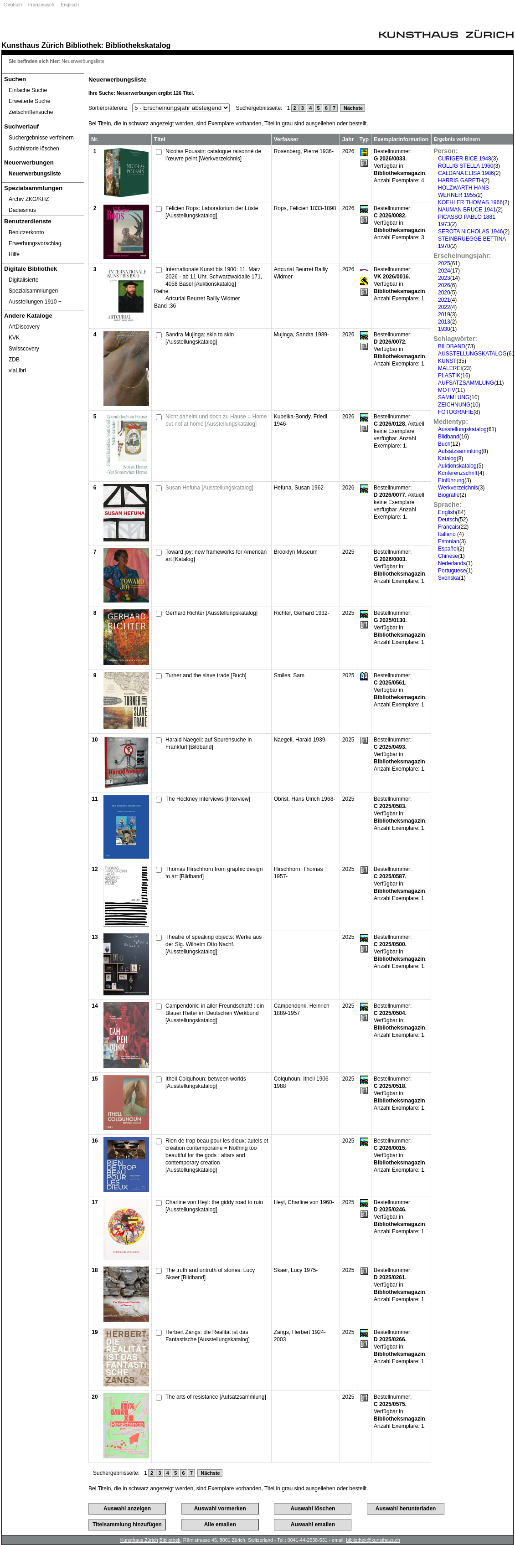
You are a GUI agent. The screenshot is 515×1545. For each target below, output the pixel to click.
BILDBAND (451, 346)
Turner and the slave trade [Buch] (206, 675)
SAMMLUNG (453, 397)
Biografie (448, 495)
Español (448, 549)
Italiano (447, 534)
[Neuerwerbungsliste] (43, 173)
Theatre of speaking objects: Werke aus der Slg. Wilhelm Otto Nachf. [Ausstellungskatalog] (213, 944)
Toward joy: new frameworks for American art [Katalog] (216, 555)
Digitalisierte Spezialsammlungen (33, 285)
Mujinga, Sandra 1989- (301, 334)
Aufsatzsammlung (459, 451)
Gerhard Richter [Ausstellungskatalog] (211, 613)
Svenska (448, 578)
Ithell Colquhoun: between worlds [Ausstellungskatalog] (205, 1082)
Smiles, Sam (289, 675)
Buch (444, 444)
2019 (444, 314)
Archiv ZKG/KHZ (29, 199)
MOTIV (446, 390)
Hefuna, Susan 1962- (299, 487)
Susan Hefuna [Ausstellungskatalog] (209, 487)
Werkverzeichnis (458, 487)
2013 (444, 322)
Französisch (41, 4)
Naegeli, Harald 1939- (300, 739)
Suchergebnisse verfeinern (41, 137)
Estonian (448, 541)
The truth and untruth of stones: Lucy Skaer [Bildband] (210, 1274)
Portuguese (452, 570)
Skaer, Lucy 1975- (296, 1270)
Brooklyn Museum (296, 552)
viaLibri (17, 370)
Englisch (70, 4)
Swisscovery (24, 348)
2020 (444, 292)
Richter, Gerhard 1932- (302, 613)
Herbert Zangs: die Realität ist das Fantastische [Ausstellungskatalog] (207, 1336)
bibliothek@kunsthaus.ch (373, 1540)
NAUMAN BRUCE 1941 (467, 209)
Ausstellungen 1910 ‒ (35, 302)
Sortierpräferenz (108, 108)
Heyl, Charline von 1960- (304, 1202)
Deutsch (13, 4)
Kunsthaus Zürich (32, 45)
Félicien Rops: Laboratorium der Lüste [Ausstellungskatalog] (211, 212)
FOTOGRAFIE (456, 412)
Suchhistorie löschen (34, 148)
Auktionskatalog (457, 466)
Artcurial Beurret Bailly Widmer (202, 298)
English (447, 512)
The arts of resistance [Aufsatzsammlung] (215, 1397)
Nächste (352, 108)
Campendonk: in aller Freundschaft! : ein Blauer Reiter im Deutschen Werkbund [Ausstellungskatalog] (214, 1013)
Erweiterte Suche (29, 101)
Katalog (447, 458)
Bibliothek (83, 45)
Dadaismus (22, 210)
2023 (444, 278)
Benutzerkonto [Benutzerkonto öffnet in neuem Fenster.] (26, 232)
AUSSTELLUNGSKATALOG (472, 353)
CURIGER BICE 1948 (464, 158)
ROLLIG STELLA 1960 (465, 166)
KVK (14, 338)
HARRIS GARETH (460, 180)
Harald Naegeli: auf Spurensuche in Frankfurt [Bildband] (208, 743)
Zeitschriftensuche (31, 112)
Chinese (448, 556)
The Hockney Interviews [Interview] (207, 799)
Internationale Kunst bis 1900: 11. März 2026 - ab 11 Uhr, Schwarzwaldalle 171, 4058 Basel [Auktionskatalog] (213, 276)
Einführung (451, 480)
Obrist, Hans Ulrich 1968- (304, 799)
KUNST (447, 361)
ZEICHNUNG (454, 405)
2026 (444, 285)
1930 (444, 329)
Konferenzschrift (458, 473)
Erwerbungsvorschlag (35, 243)
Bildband (448, 436)
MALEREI (450, 368)
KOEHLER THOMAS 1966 (470, 202)
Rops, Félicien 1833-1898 (305, 208)
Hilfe (14, 254)
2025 (444, 263)
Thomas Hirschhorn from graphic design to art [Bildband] (214, 873)
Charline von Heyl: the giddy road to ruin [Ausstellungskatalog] (214, 1206)
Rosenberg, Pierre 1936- (304, 151)
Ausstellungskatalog (462, 429)
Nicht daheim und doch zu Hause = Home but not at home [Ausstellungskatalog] (216, 420)
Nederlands (452, 563)
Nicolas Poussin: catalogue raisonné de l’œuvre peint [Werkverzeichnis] (213, 155)
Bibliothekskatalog (137, 45)
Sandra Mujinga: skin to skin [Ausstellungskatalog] (199, 338)
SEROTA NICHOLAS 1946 (470, 231)
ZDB (14, 359)
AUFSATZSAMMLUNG (466, 383)
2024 (444, 271)
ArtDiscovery (24, 327)
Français (448, 527)
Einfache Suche (28, 90)
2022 (444, 307)
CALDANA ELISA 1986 (466, 173)
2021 (444, 300)
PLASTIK (449, 375)
